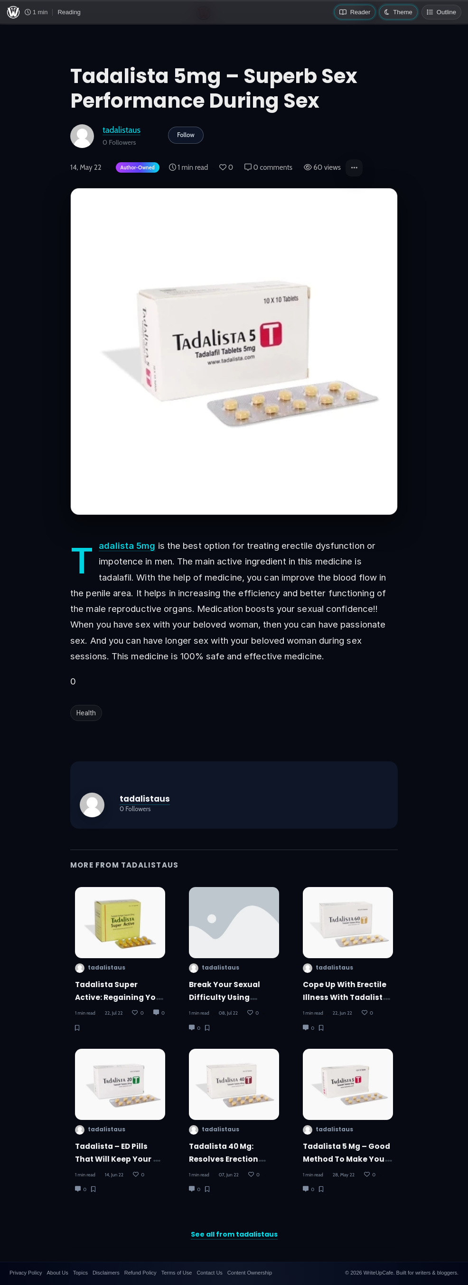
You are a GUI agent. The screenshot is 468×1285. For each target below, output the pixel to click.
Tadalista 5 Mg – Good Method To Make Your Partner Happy (346, 1159)
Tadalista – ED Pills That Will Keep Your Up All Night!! (119, 1159)
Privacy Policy (25, 1273)
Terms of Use (176, 1273)
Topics (80, 1273)
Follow (186, 135)
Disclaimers (106, 1273)
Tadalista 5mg (127, 545)
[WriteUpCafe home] (13, 12)
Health (86, 713)
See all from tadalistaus (234, 1234)
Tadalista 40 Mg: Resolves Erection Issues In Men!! (223, 1159)
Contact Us (209, 1273)
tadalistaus (121, 130)
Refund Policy (140, 1273)
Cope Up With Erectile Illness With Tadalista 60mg (345, 998)
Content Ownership (249, 1273)
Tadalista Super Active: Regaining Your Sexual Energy (119, 998)
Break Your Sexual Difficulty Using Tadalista (224, 998)
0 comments (268, 167)
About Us (57, 1273)
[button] (354, 167)
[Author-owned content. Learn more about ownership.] (135, 168)
